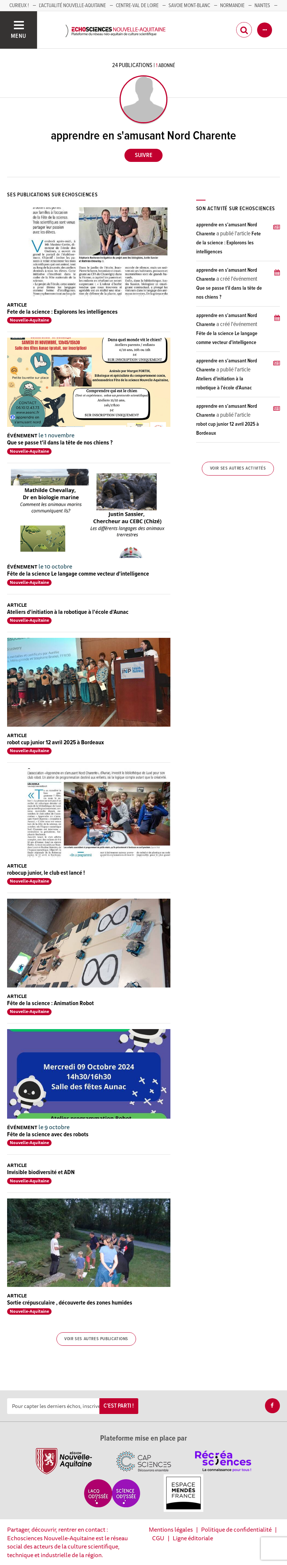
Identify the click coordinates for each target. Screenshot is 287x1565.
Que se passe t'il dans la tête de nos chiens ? (59, 443)
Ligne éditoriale (193, 1538)
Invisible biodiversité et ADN (41, 1172)
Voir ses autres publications (96, 1339)
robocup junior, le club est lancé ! (46, 873)
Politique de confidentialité (236, 1529)
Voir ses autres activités (238, 468)
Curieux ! (19, 5)
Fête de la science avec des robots (48, 1135)
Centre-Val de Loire (137, 5)
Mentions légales (171, 1529)
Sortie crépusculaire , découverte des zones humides (69, 1303)
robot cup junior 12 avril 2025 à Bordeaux (55, 743)
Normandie (232, 5)
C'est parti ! (119, 1406)
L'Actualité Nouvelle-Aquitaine (72, 5)
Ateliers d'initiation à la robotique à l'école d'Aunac (68, 612)
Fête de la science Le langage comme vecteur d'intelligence (78, 574)
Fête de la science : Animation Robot (50, 1003)
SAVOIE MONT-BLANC (189, 5)
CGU (158, 1538)
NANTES (262, 5)
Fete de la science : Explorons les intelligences (62, 312)
